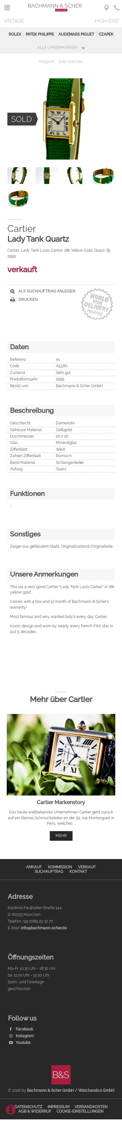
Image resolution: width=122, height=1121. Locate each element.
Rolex (15, 34)
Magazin (47, 61)
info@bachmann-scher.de (44, 928)
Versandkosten (91, 1107)
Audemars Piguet (76, 34)
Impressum (58, 1107)
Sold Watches (70, 61)
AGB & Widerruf (34, 1111)
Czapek (106, 34)
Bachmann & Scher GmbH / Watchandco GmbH (70, 1090)
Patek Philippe (40, 34)
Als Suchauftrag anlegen (42, 291)
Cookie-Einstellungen (80, 1111)
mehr (61, 835)
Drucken (24, 299)
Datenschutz (28, 1107)
